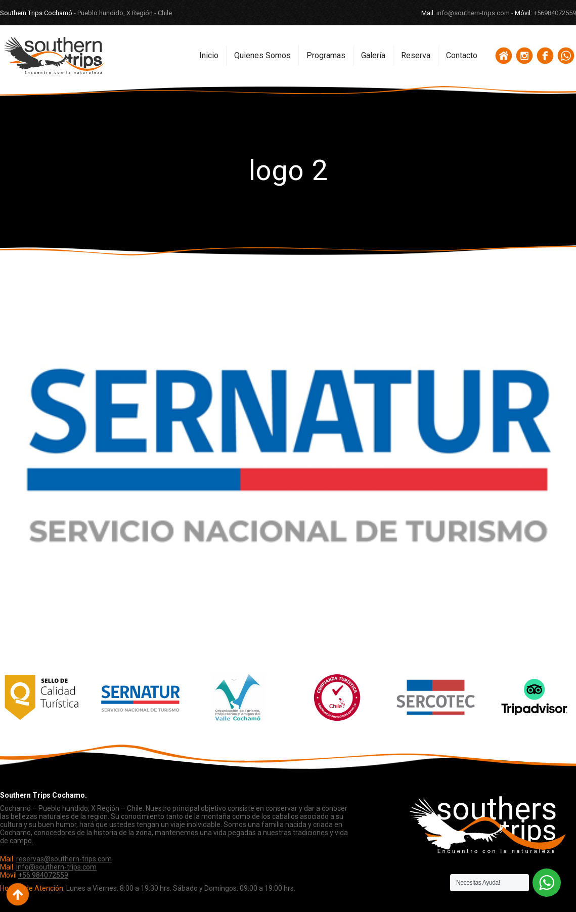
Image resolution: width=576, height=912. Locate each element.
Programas (325, 55)
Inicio (208, 55)
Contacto (461, 55)
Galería (373, 55)
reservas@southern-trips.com (64, 859)
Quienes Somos (262, 55)
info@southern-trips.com (56, 867)
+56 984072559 (43, 875)
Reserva (415, 55)
